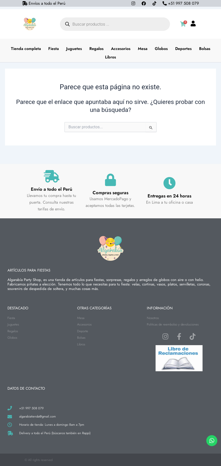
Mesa (142, 48)
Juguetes (74, 48)
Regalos (96, 48)
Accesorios (120, 48)
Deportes (183, 48)
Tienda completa (26, 48)
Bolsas (204, 48)
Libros (110, 57)
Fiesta (53, 48)
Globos (161, 48)
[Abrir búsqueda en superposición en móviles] (114, 24)
